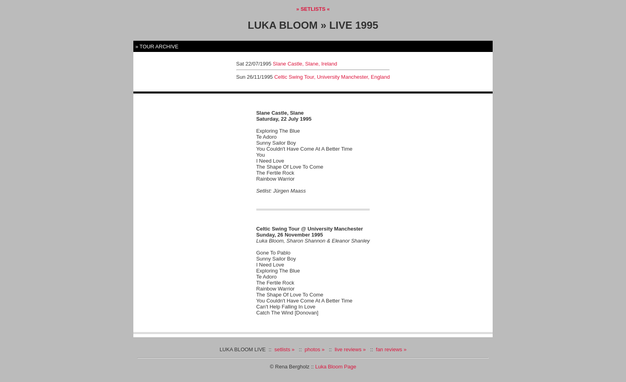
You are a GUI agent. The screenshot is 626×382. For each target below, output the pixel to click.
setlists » (284, 349)
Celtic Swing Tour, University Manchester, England (332, 77)
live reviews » (350, 349)
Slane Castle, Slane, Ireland (305, 64)
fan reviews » (391, 349)
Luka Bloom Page (336, 367)
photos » (315, 349)
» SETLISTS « (313, 9)
